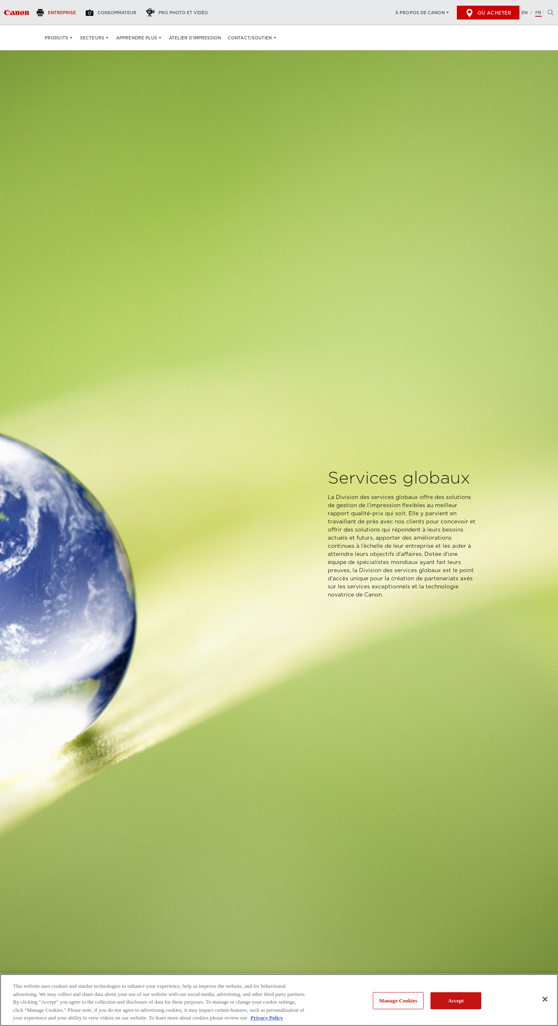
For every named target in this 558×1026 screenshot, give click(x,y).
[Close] (545, 999)
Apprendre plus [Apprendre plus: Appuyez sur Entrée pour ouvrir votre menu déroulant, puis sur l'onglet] (136, 37)
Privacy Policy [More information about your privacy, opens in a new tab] (267, 1018)
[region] (279, 1000)
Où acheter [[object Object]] (488, 13)
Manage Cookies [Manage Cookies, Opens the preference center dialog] (398, 1001)
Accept (456, 1001)
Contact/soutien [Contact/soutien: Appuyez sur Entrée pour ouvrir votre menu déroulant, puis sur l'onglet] (250, 37)
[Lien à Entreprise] (16, 12)
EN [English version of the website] (524, 12)
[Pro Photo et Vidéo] (179, 12)
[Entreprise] (58, 12)
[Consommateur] (113, 12)
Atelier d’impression (195, 37)
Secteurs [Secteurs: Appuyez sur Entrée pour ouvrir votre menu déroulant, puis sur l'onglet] (92, 37)
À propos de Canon (420, 12)
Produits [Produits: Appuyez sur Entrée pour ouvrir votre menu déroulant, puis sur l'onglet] (56, 37)
